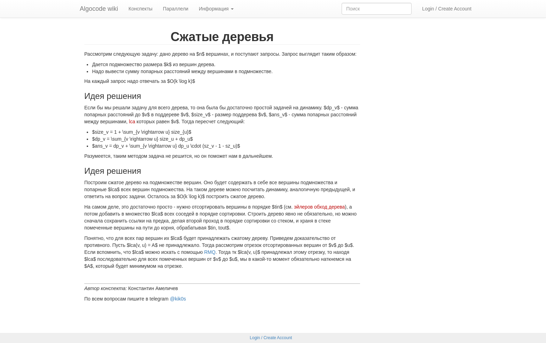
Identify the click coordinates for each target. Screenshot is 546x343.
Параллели (175, 8)
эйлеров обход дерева (319, 207)
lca (132, 121)
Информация (216, 8)
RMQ (210, 252)
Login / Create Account (446, 8)
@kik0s (178, 299)
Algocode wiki (99, 8)
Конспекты (140, 8)
